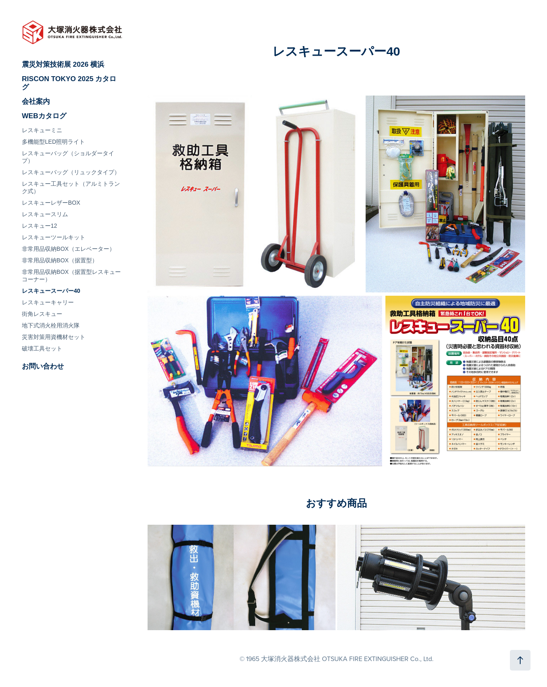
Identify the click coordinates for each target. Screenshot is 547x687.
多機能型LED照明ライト (53, 141)
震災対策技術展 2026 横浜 (63, 64)
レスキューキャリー (48, 302)
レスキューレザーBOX (51, 202)
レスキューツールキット (53, 237)
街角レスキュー (42, 314)
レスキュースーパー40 (51, 290)
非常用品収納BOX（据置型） (60, 260)
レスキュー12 (39, 225)
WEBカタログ (44, 116)
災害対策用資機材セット (53, 337)
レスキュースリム (45, 214)
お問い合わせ (43, 366)
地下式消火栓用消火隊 (51, 325)
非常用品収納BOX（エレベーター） (68, 248)
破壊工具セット (42, 348)
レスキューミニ (42, 130)
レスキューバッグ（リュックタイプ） (71, 172)
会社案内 (36, 101)
